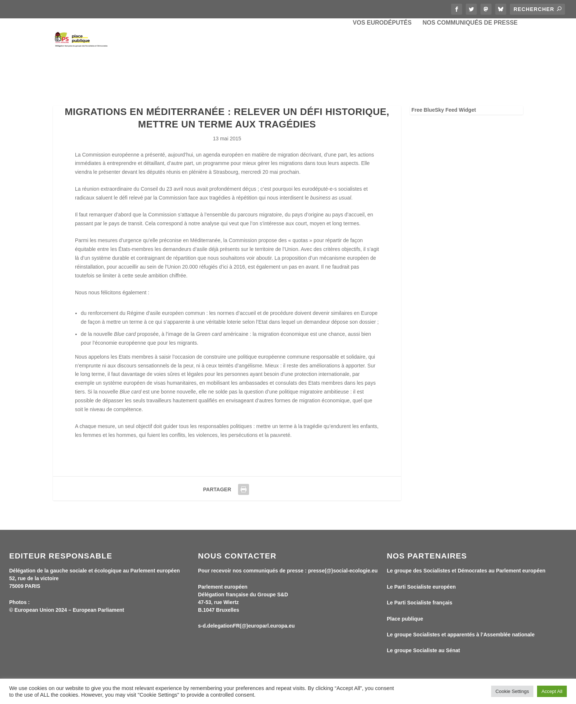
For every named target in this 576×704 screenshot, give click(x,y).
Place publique (405, 619)
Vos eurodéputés (382, 55)
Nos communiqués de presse (470, 55)
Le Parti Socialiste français (419, 603)
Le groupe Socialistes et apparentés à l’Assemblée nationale (460, 635)
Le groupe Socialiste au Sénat (423, 651)
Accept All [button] (551, 691)
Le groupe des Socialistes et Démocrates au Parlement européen (466, 571)
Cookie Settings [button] (512, 691)
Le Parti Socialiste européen (421, 587)
